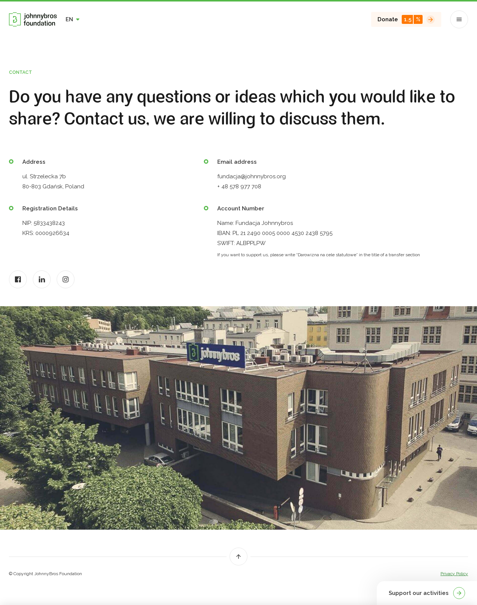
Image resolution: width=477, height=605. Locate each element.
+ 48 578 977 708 (239, 186)
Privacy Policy (454, 573)
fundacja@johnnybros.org (251, 176)
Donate (406, 19)
